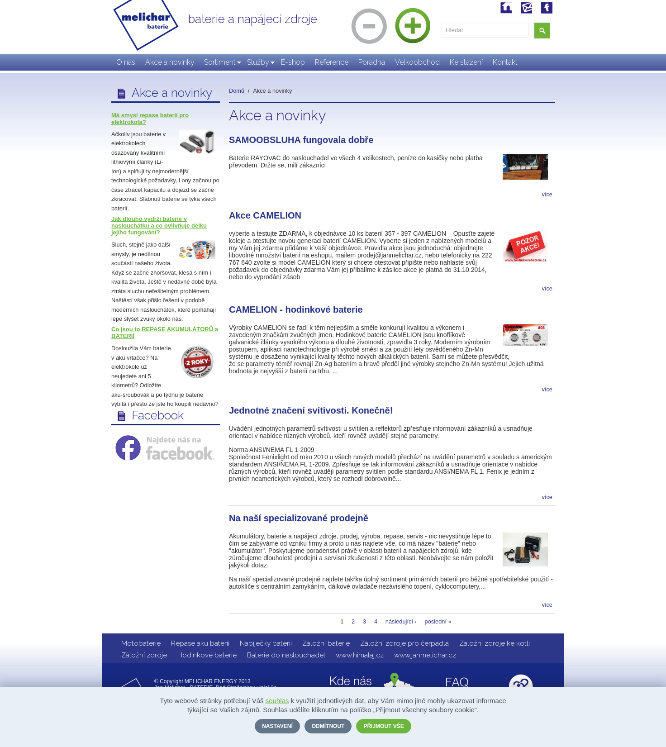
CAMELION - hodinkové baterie (296, 309)
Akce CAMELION (265, 215)
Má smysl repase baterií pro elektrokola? (150, 118)
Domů (236, 90)
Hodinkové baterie (207, 655)
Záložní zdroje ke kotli (494, 643)
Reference (331, 62)
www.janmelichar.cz (425, 655)
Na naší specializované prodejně (298, 518)
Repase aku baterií (200, 643)
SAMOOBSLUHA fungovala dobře (301, 140)
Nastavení (277, 726)
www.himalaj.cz (360, 655)
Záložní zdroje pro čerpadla (404, 643)
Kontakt (505, 62)
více (547, 194)
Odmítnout (328, 726)
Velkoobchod (417, 62)
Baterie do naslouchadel (286, 655)
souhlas (277, 700)
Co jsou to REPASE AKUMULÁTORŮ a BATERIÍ (164, 332)
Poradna (371, 62)
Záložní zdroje (144, 655)
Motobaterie (141, 643)
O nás (125, 62)
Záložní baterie (326, 643)
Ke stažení (466, 62)
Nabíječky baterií (266, 643)
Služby (258, 62)
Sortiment (220, 62)
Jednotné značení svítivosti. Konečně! (311, 410)
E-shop (293, 62)
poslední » (438, 621)
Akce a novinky (170, 62)
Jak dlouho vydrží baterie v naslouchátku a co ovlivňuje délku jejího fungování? (159, 225)
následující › (401, 621)
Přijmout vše (383, 726)
